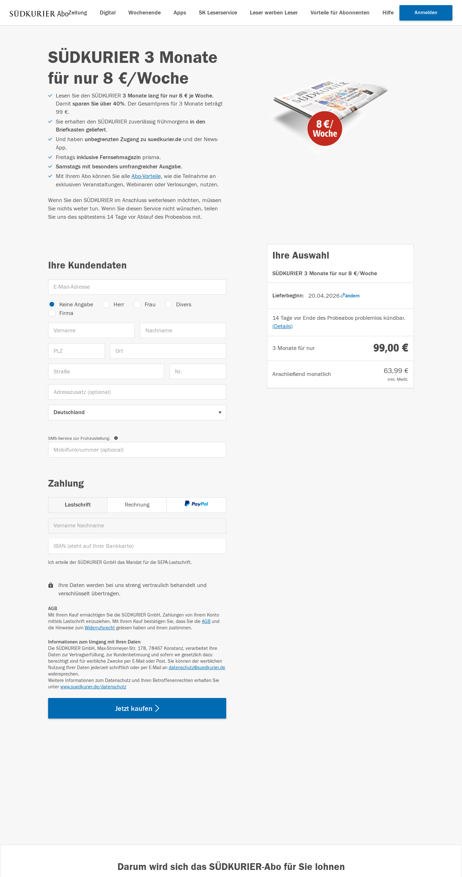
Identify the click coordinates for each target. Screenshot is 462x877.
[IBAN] (137, 546)
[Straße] (106, 371)
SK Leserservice (218, 12)
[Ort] (168, 351)
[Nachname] (183, 330)
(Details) (282, 326)
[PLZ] (76, 351)
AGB (206, 621)
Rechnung (137, 504)
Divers (183, 304)
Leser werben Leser (274, 12)
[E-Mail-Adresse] (137, 287)
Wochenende (144, 12)
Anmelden (426, 12)
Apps (180, 12)
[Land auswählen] (137, 412)
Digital (108, 12)
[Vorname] (91, 330)
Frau (150, 304)
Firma (66, 313)
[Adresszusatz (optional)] (137, 392)
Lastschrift (78, 504)
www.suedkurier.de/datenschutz (93, 687)
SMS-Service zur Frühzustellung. (83, 438)
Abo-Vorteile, (147, 176)
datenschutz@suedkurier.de (197, 667)
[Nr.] (197, 371)
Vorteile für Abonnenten (340, 12)
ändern (350, 296)
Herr (119, 304)
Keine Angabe (76, 304)
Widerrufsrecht (100, 628)
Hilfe (388, 12)
